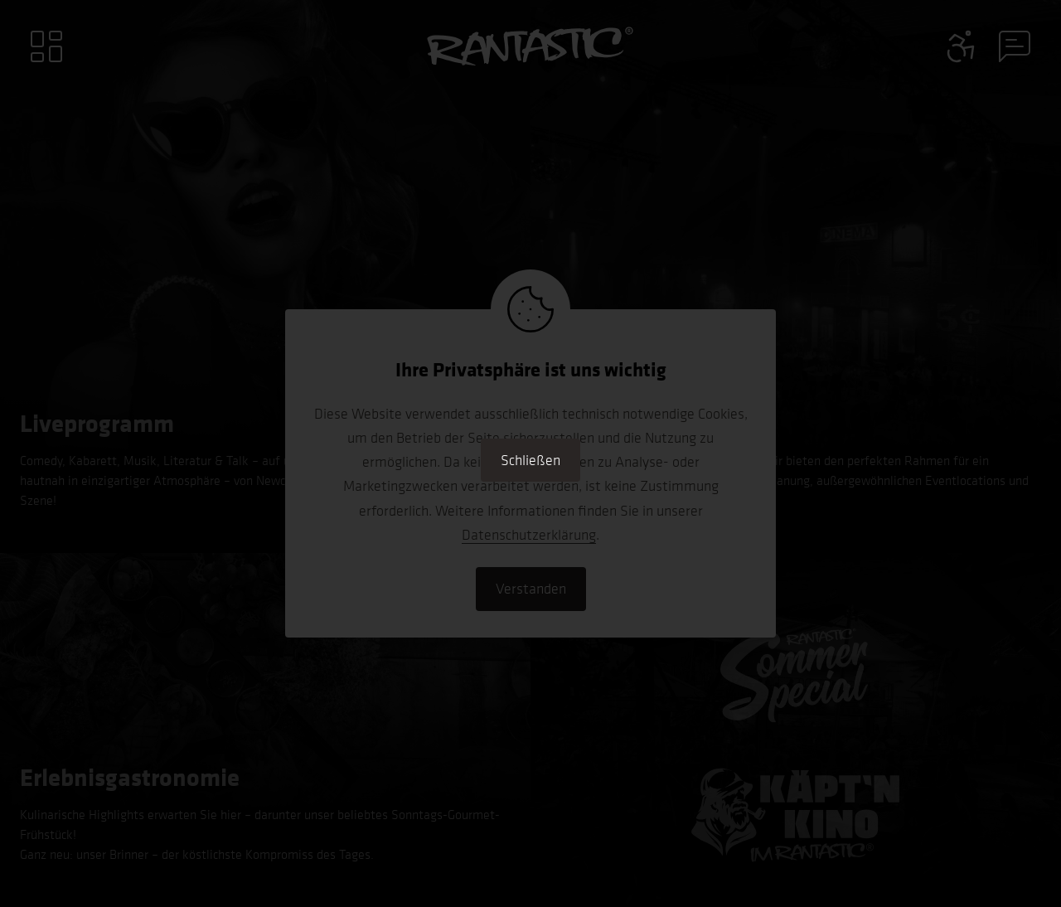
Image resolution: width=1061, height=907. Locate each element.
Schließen (530, 460)
